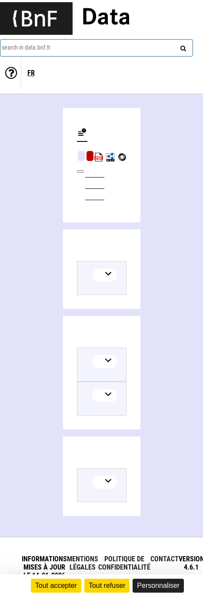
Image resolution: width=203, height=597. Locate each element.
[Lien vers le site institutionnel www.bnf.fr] (36, 18)
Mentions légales (82, 563)
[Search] (182, 46)
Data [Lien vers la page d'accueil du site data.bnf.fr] (106, 18)
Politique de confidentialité (124, 563)
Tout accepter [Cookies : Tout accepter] (56, 585)
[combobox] (96, 48)
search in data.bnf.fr (26, 47)
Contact (164, 559)
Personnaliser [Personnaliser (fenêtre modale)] (158, 585)
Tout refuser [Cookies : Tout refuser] (107, 585)
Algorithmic (90, 156)
